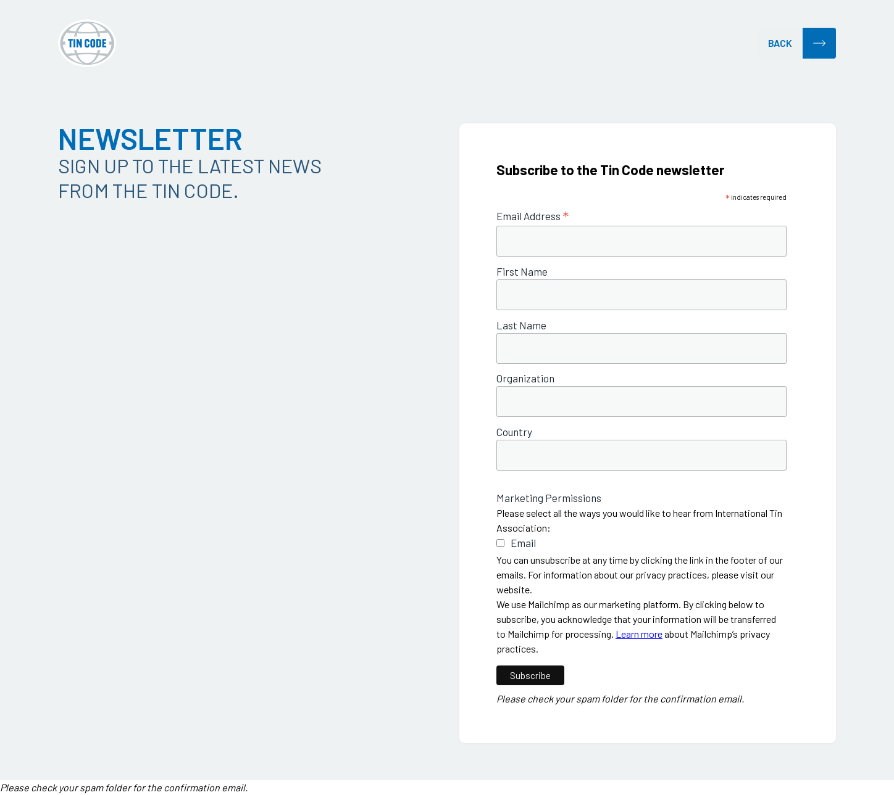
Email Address (532, 215)
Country (514, 432)
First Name (522, 272)
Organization (525, 378)
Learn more (639, 634)
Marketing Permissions (548, 498)
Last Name (521, 325)
